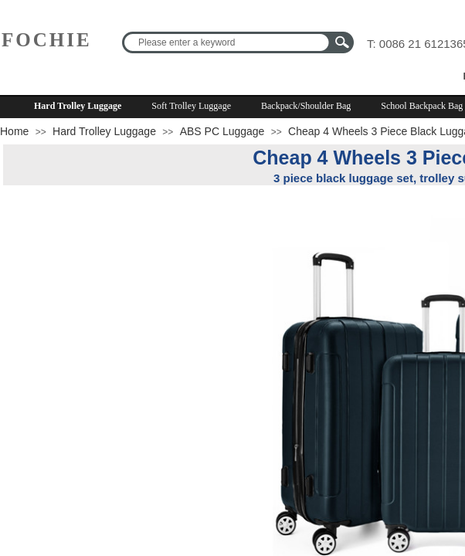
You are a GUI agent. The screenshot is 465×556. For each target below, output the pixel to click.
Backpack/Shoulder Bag (306, 105)
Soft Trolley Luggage (191, 105)
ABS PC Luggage (222, 131)
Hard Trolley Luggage (77, 105)
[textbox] (227, 42)
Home (14, 131)
